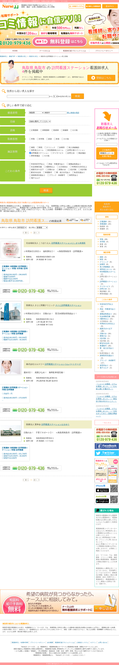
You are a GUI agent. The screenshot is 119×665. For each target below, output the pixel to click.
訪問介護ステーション (75, 150)
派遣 (49, 139)
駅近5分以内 (35, 172)
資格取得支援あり (37, 175)
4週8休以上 (49, 167)
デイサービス (57, 153)
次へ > (36, 233)
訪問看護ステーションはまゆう (55, 424)
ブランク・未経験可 (56, 175)
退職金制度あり (74, 164)
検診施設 (81, 153)
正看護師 (33, 130)
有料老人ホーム (36, 150)
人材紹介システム (82, 642)
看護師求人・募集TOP (7, 56)
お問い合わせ (102, 642)
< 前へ (26, 233)
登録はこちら (103, 77)
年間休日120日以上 (78, 167)
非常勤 (40, 139)
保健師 (64, 130)
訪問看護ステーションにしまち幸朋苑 (68, 243)
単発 (56, 139)
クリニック (50, 147)
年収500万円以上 (37, 164)
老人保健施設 (73, 147)
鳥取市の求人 (33, 56)
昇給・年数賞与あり (56, 164)
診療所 (61, 147)
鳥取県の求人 (22, 56)
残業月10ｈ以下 (36, 169)
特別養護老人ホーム (54, 150)
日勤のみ (50, 169)
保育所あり (72, 175)
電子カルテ (34, 178)
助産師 (55, 130)
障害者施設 (34, 156)
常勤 (32, 139)
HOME (15, 51)
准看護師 (44, 130)
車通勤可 (47, 172)
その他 (74, 130)
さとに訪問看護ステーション (68, 305)
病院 (32, 147)
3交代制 (83, 169)
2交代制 (72, 169)
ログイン (93, 642)
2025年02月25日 (107, 411)
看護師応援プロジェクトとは (74, 51)
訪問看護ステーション (39, 153)
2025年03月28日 (107, 398)
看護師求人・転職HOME (20, 642)
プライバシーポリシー (104, 51)
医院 (39, 147)
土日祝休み (62, 167)
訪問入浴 (70, 153)
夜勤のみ (61, 169)
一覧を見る (106, 423)
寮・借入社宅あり (62, 172)
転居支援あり (78, 172)
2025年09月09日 (107, 385)
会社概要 (50, 642)
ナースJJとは (44, 51)
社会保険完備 (35, 167)
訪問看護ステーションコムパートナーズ (63, 364)
